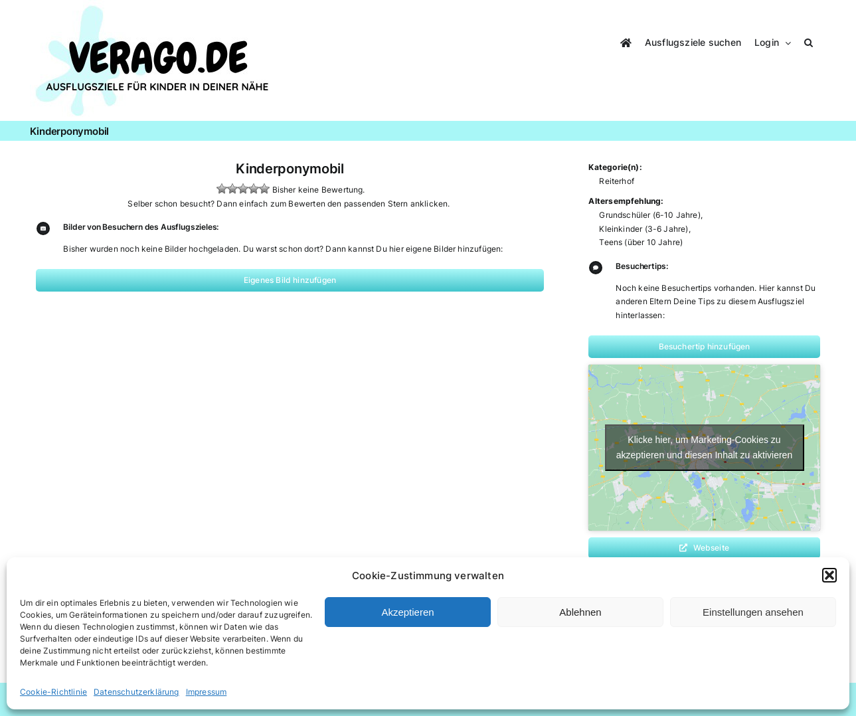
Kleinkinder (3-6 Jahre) (643, 229)
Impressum (206, 692)
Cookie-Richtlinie (53, 692)
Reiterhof (616, 181)
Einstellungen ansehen (753, 612)
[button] (829, 575)
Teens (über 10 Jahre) (641, 242)
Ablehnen (580, 612)
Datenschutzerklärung (136, 692)
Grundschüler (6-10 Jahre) (650, 215)
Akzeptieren (407, 612)
